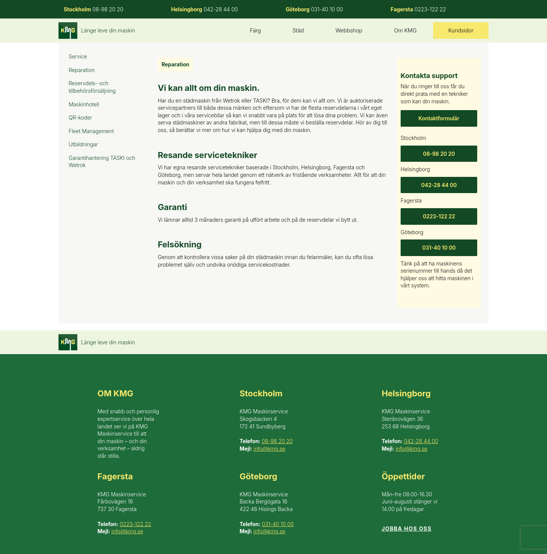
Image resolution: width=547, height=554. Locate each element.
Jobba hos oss (407, 528)
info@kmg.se (269, 448)
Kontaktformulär (438, 118)
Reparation (82, 70)
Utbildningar (83, 144)
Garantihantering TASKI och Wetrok (102, 162)
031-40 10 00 (439, 247)
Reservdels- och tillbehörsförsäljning (92, 87)
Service (78, 56)
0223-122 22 (439, 216)
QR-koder (80, 117)
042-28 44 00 (438, 185)
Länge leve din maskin (108, 30)
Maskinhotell (84, 104)
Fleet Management (91, 131)
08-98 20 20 (439, 153)
